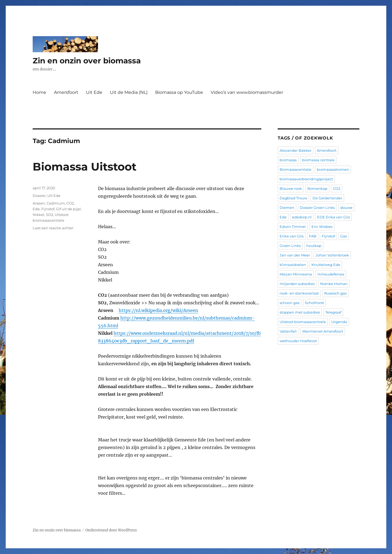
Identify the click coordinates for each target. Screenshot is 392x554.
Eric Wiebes (321, 226)
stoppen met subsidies (300, 312)
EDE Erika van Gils (333, 217)
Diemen (287, 207)
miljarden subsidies (297, 283)
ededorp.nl (302, 217)
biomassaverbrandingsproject (306, 179)
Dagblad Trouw (293, 198)
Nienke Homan (334, 283)
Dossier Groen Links (317, 207)
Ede (36, 209)
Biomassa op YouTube (179, 92)
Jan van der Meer (295, 255)
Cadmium (56, 203)
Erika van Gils (292, 236)
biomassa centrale (318, 160)
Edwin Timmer (293, 226)
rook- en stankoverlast (299, 293)
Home (39, 92)
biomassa (288, 160)
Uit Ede (94, 92)
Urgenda (339, 322)
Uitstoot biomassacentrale (303, 322)
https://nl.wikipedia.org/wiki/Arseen (158, 310)
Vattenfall (288, 331)
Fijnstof (47, 209)
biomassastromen (333, 169)
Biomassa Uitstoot (84, 166)
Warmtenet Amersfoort (322, 331)
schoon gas (289, 303)
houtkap (313, 245)
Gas (343, 236)
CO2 (70, 203)
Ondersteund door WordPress (111, 530)
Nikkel (38, 214)
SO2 (49, 214)
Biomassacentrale (295, 169)
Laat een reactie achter (53, 228)
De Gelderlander (327, 198)
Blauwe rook (291, 188)
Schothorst (314, 303)
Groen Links (290, 245)
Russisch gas (335, 293)
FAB (312, 236)
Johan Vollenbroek (332, 255)
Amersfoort (66, 92)
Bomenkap (317, 188)
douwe (346, 207)
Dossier (39, 195)
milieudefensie (330, 274)
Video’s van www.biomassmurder (247, 92)
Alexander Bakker (295, 150)
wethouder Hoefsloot (298, 341)
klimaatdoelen (293, 264)
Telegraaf (333, 312)
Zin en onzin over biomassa (87, 60)
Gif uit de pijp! (68, 209)
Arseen (39, 203)
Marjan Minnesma (296, 274)
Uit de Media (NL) (129, 92)
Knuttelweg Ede (325, 264)
